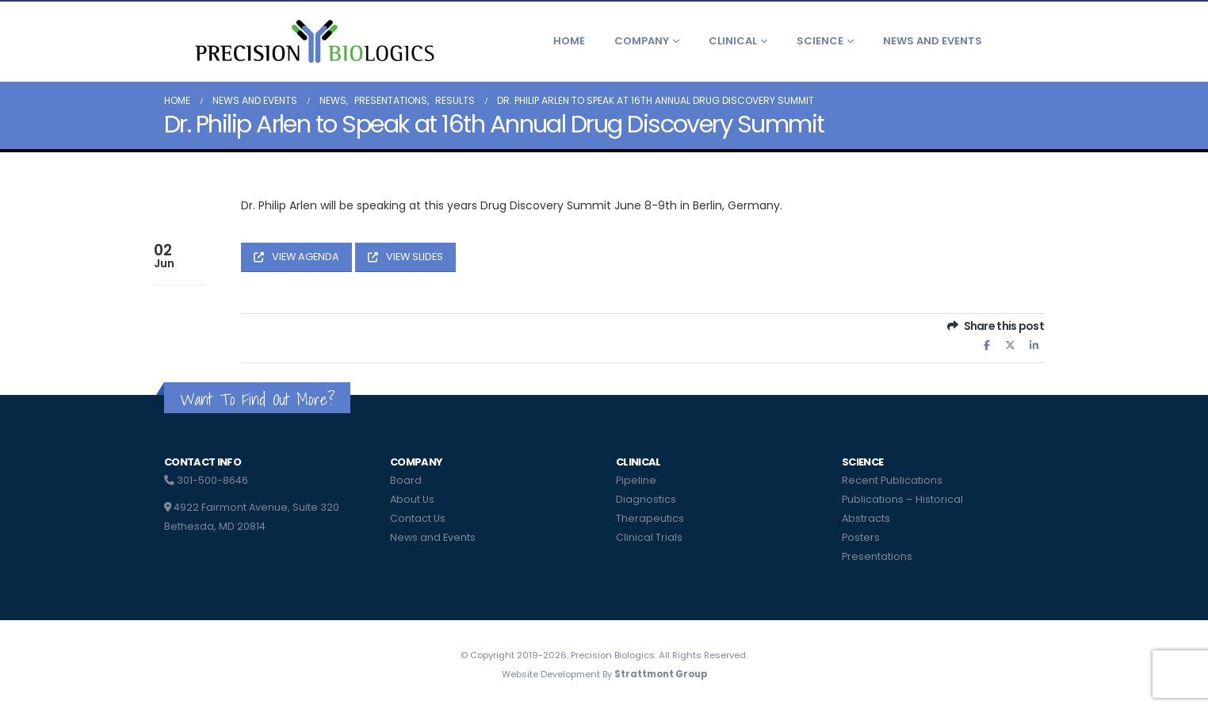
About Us (412, 499)
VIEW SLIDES (405, 256)
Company (641, 40)
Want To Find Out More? (257, 399)
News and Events (932, 40)
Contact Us (417, 518)
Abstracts (866, 518)
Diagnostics (646, 499)
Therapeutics (650, 518)
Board (406, 480)
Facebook (987, 345)
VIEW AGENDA (296, 256)
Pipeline (636, 480)
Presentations (877, 556)
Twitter (1010, 345)
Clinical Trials (649, 537)
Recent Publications (892, 480)
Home (569, 40)
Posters (861, 537)
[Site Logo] (313, 41)
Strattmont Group (660, 674)
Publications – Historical (902, 499)
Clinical (733, 40)
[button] (1031, 41)
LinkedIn (1033, 345)
